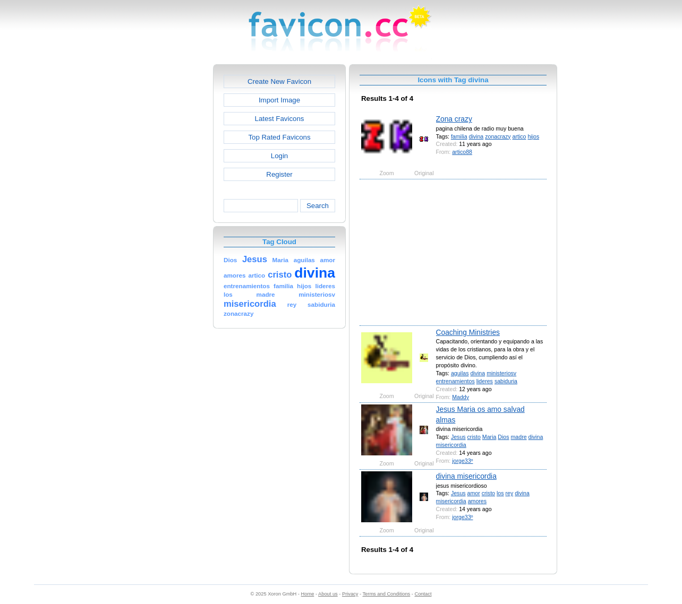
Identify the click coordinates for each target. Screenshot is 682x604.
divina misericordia (466, 476)
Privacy (350, 594)
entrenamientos (455, 381)
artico (519, 136)
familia (459, 136)
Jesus (458, 437)
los (500, 493)
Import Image (279, 100)
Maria (489, 437)
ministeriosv (501, 373)
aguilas (460, 373)
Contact (423, 594)
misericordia (451, 445)
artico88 (462, 152)
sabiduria (506, 381)
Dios (503, 437)
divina (476, 136)
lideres (484, 381)
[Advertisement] (167, 223)
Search (317, 206)
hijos (533, 136)
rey (510, 493)
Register (279, 174)
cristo (474, 437)
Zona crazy (454, 119)
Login (279, 156)
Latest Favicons (279, 119)
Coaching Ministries (468, 332)
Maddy (460, 397)
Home (307, 594)
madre (519, 437)
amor (473, 493)
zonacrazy (497, 136)
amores (477, 501)
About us (328, 594)
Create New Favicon (279, 81)
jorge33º (462, 461)
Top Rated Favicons (279, 137)
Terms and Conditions (386, 594)
